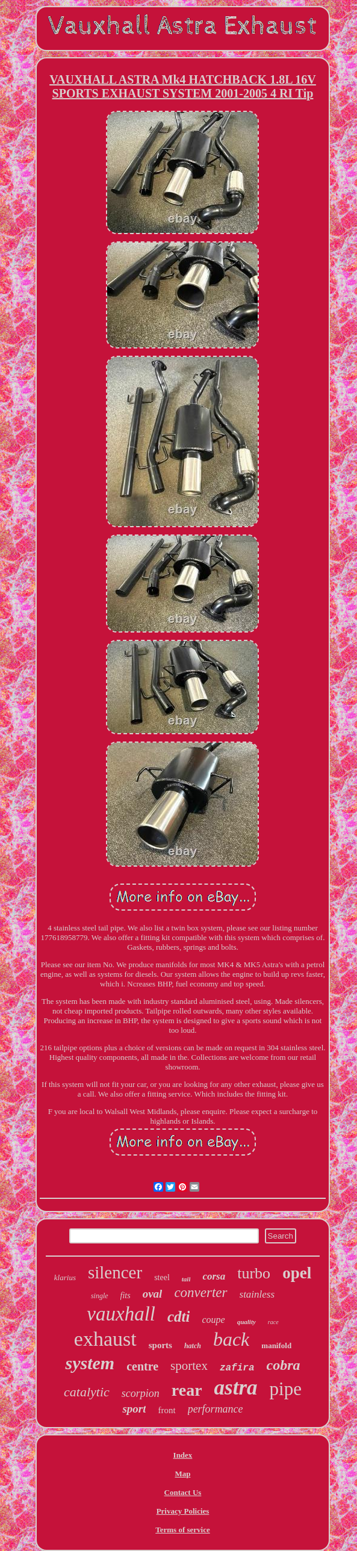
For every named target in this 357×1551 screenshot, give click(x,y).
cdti (178, 1316)
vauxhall (121, 1314)
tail (186, 1279)
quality (246, 1321)
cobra (283, 1365)
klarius (65, 1277)
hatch (192, 1346)
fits (125, 1295)
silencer (115, 1272)
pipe (286, 1388)
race (273, 1322)
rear (187, 1390)
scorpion (141, 1393)
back (231, 1339)
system (89, 1363)
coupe (213, 1319)
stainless (257, 1294)
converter (200, 1292)
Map (182, 1473)
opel (296, 1273)
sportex (189, 1365)
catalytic (87, 1391)
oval (153, 1293)
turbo (253, 1273)
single (99, 1296)
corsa (213, 1276)
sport (134, 1408)
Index (183, 1455)
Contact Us (183, 1492)
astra (236, 1387)
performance (215, 1409)
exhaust (105, 1339)
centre (142, 1366)
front (166, 1410)
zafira (237, 1368)
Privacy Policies (183, 1510)
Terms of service (182, 1529)
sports (160, 1345)
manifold (276, 1345)
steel (162, 1277)
